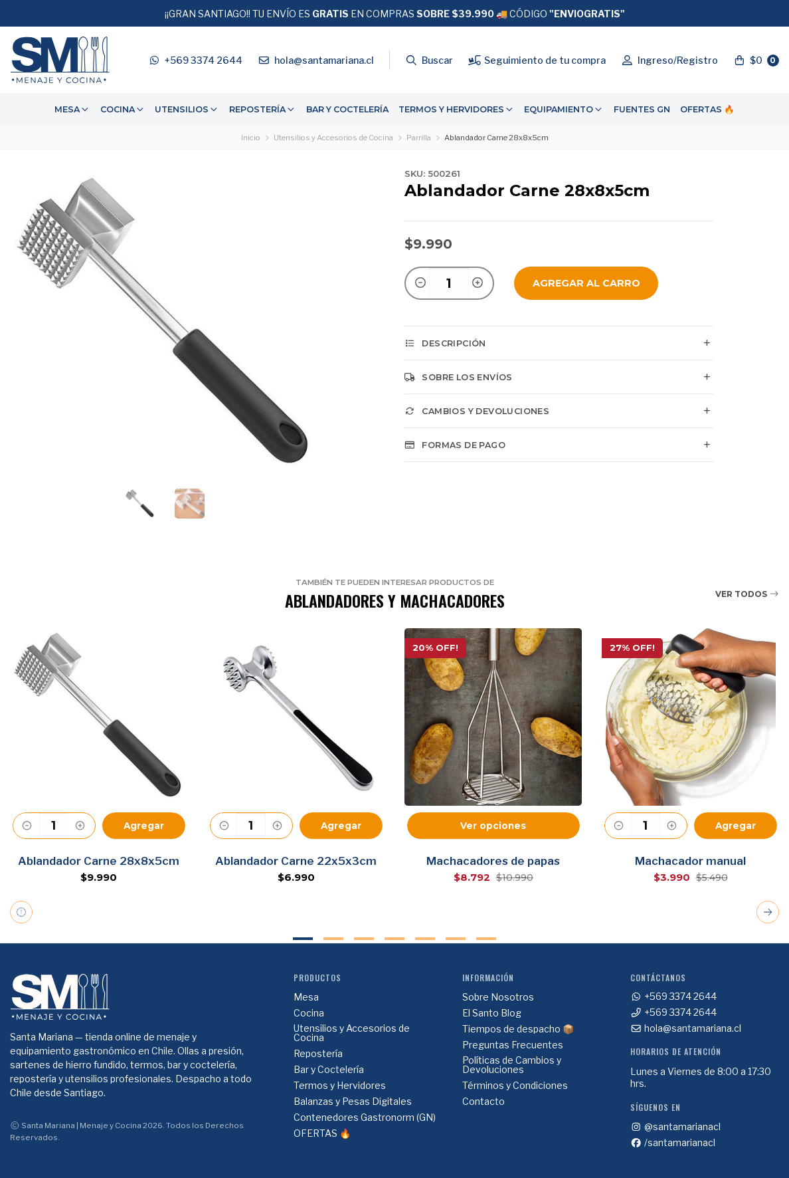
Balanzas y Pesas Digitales (353, 1101)
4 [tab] (394, 938)
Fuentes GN (642, 109)
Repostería (262, 109)
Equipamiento (564, 109)
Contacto (483, 1101)
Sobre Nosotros (498, 997)
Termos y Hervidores (456, 109)
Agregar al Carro (586, 283)
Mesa (72, 109)
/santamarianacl (672, 1142)
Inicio (250, 137)
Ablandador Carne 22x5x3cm (296, 861)
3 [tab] (364, 938)
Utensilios (187, 109)
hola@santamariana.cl (685, 1028)
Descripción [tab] (445, 343)
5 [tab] (425, 938)
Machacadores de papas (493, 861)
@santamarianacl (675, 1126)
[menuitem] (72, 109)
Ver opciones (493, 825)
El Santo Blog (491, 1013)
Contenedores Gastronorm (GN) (365, 1117)
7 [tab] (486, 938)
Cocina (122, 109)
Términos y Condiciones (515, 1085)
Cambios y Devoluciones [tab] (476, 410)
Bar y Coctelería (347, 109)
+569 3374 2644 (673, 996)
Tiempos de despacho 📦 (518, 1029)
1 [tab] (303, 938)
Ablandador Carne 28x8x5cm (98, 861)
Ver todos (747, 594)
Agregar (144, 825)
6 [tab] (456, 938)
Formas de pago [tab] (454, 444)
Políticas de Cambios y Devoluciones (511, 1065)
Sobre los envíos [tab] (458, 377)
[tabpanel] (98, 755)
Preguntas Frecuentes (512, 1045)
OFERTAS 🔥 (707, 109)
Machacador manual (690, 861)
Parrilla (418, 137)
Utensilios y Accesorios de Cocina (333, 137)
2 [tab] (333, 938)
